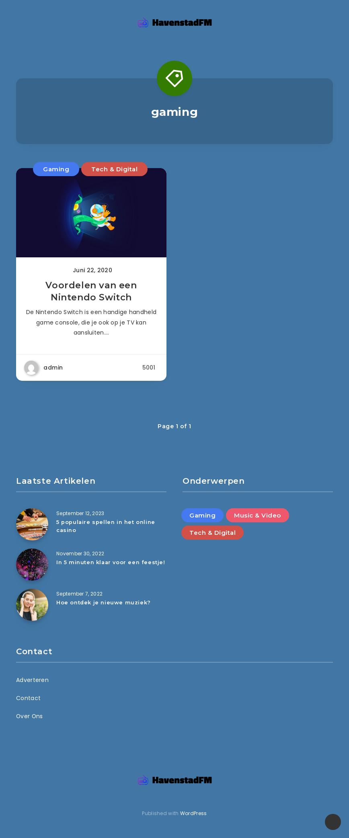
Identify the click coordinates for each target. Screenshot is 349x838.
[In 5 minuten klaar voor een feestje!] (32, 564)
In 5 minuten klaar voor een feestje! (111, 562)
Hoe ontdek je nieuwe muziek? (103, 602)
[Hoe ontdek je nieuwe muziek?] (32, 605)
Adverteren (32, 680)
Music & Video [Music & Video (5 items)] (257, 515)
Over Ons (29, 716)
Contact (28, 698)
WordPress (193, 813)
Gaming (56, 169)
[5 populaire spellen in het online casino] (32, 524)
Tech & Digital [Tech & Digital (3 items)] (212, 532)
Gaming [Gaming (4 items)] (202, 515)
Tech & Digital (114, 169)
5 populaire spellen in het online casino (106, 526)
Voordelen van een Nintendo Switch (91, 292)
